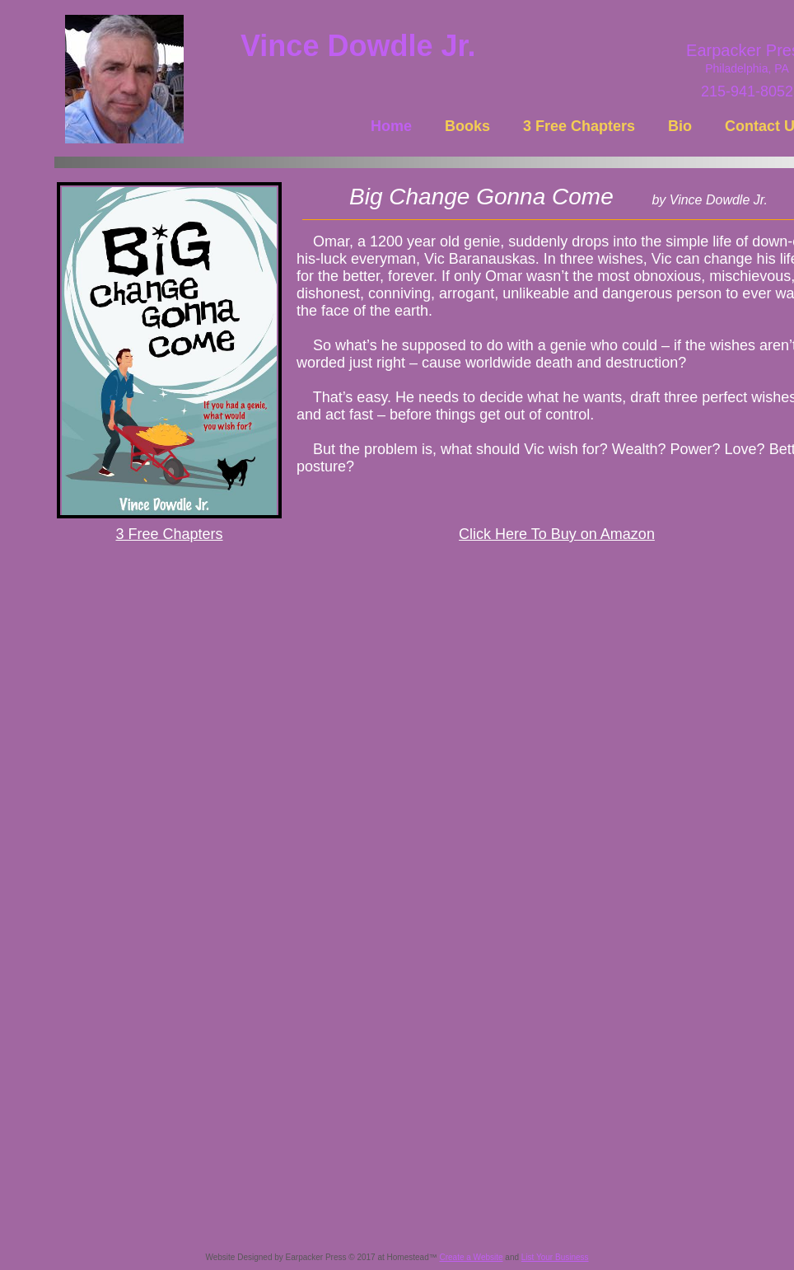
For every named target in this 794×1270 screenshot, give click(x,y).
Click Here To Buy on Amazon (557, 534)
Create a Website (470, 1257)
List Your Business (555, 1257)
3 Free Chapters (168, 534)
